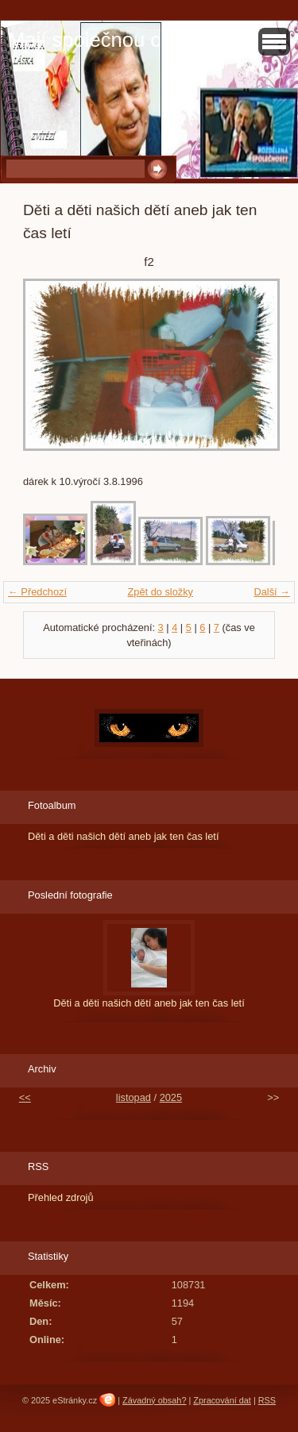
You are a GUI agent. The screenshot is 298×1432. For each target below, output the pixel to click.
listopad (133, 1097)
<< (25, 1097)
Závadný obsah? (154, 1400)
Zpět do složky (160, 592)
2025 (171, 1097)
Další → (271, 592)
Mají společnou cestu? (109, 40)
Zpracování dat (222, 1400)
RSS (267, 1400)
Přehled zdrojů (61, 1197)
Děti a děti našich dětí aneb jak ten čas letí (123, 836)
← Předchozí (37, 592)
